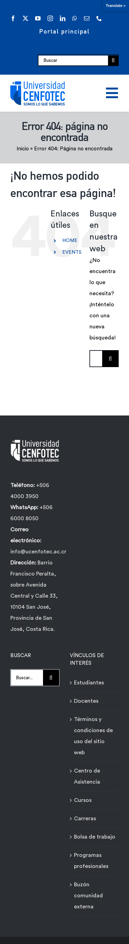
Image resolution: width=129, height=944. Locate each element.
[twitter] (25, 18)
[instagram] (50, 18)
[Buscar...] (96, 359)
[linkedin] (62, 18)
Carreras (85, 818)
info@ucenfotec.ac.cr (38, 551)
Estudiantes (89, 682)
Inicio (23, 148)
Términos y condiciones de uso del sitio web (93, 736)
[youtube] (38, 18)
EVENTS (72, 252)
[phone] (99, 18)
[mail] (86, 18)
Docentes (86, 701)
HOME (69, 240)
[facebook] (13, 18)
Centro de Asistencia (87, 776)
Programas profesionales (91, 860)
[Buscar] (73, 60)
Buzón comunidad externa (88, 895)
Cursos (83, 800)
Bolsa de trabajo (94, 837)
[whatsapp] (74, 18)
